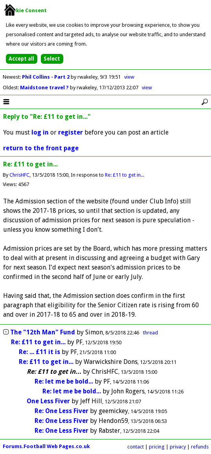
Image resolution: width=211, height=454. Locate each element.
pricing (157, 447)
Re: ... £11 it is (39, 352)
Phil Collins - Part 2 (46, 77)
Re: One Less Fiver (61, 411)
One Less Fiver (48, 401)
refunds (200, 447)
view (129, 77)
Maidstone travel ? (45, 87)
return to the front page (41, 148)
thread (150, 333)
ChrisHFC (19, 175)
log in (40, 132)
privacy (178, 447)
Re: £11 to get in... (124, 175)
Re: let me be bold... (64, 381)
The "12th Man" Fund (42, 332)
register (70, 132)
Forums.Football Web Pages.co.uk (46, 446)
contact (135, 447)
